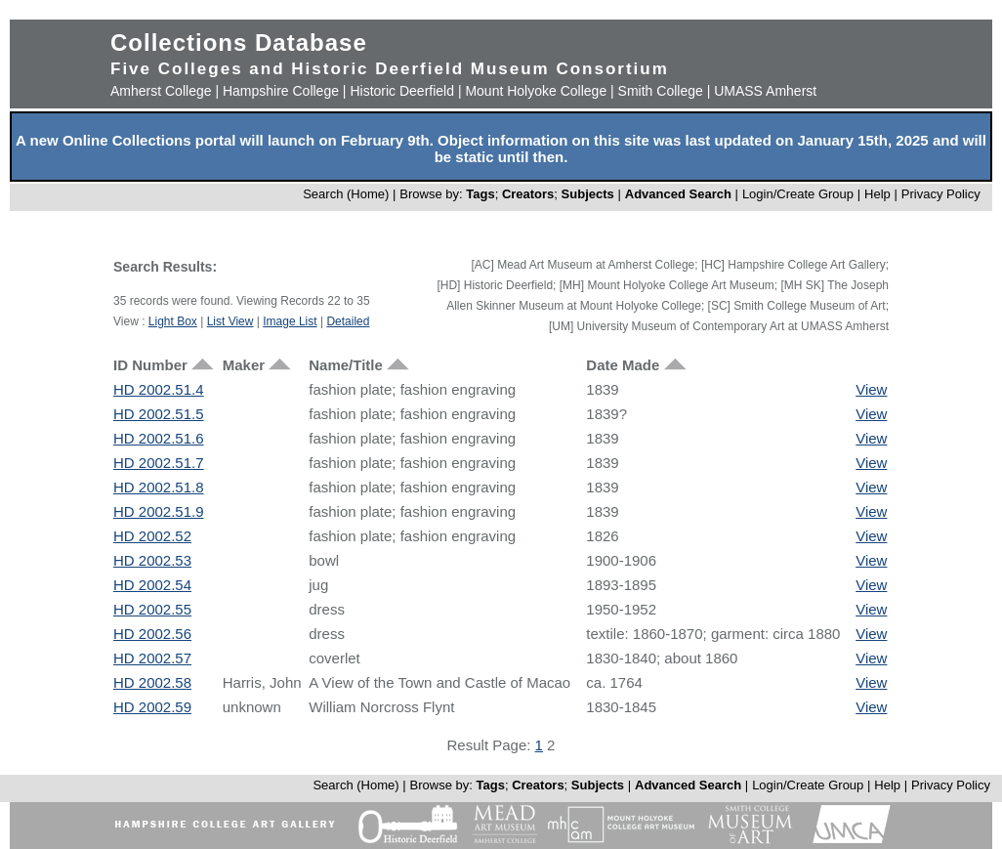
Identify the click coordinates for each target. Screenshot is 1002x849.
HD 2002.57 (152, 658)
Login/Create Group (799, 194)
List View (230, 321)
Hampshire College (281, 91)
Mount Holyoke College (535, 91)
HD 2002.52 (152, 536)
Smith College (660, 91)
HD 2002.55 (152, 609)
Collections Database (238, 42)
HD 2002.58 (152, 682)
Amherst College (161, 91)
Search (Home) (346, 194)
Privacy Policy (941, 194)
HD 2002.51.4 (158, 389)
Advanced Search (678, 194)
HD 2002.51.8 (158, 487)
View (871, 389)
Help (877, 194)
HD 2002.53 (152, 560)
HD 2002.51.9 (158, 511)
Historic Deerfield (402, 91)
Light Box (172, 321)
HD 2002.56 (152, 633)
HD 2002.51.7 (158, 462)
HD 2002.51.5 (158, 413)
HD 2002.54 (152, 584)
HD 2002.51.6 (158, 438)
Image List (289, 321)
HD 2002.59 (152, 707)
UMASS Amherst (765, 91)
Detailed (347, 321)
